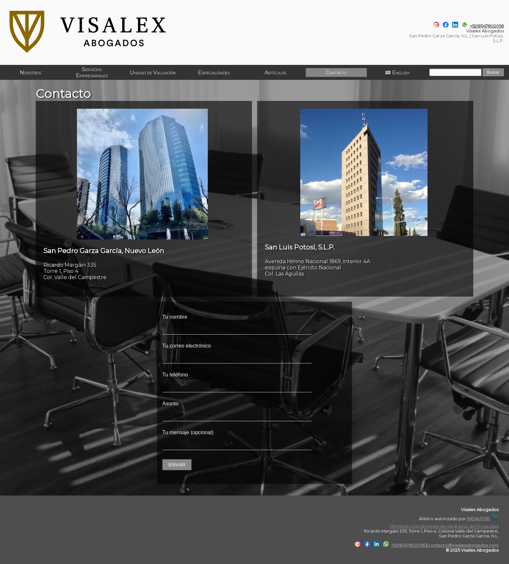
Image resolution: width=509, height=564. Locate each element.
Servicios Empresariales (91, 72)
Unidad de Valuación (153, 72)
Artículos (274, 72)
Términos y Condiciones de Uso (421, 526)
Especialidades (214, 72)
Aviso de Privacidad (478, 526)
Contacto (335, 72)
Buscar (492, 72)
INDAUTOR (483, 518)
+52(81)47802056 (487, 26)
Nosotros (30, 72)
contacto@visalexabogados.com (463, 545)
